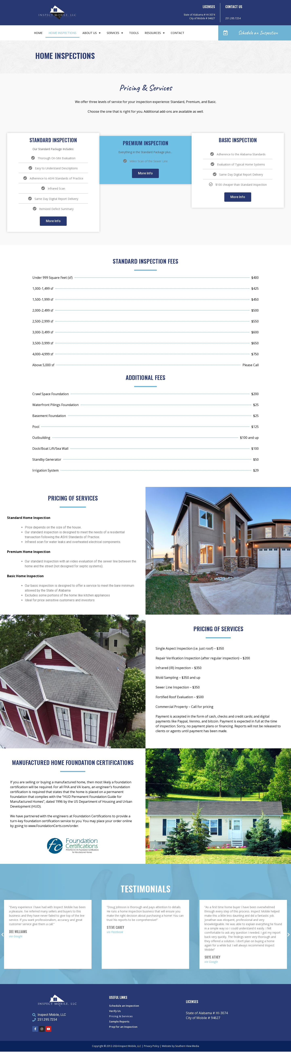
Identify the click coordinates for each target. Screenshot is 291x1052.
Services (115, 33)
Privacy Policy (151, 1046)
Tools (134, 33)
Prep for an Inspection (123, 1027)
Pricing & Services (121, 1016)
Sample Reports (119, 1022)
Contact (177, 33)
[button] (254, 33)
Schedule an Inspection (124, 1006)
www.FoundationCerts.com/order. (53, 826)
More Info (53, 221)
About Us (91, 33)
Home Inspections (62, 33)
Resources (155, 33)
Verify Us (115, 1011)
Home (38, 33)
